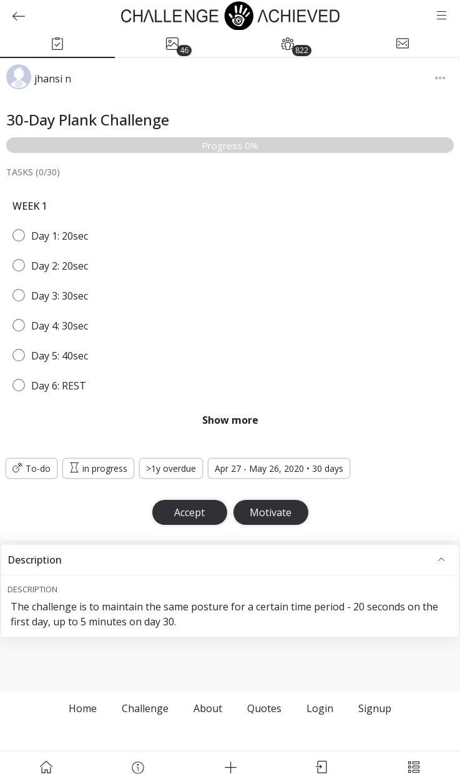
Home (83, 708)
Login (319, 708)
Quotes (264, 708)
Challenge (145, 708)
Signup (374, 708)
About (207, 708)
